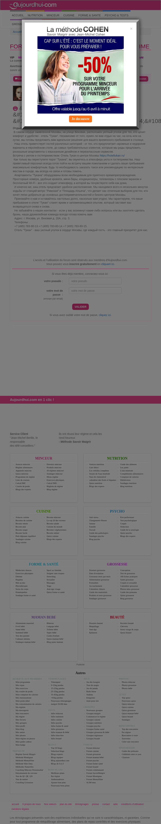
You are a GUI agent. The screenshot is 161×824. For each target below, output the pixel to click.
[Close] (131, 28)
